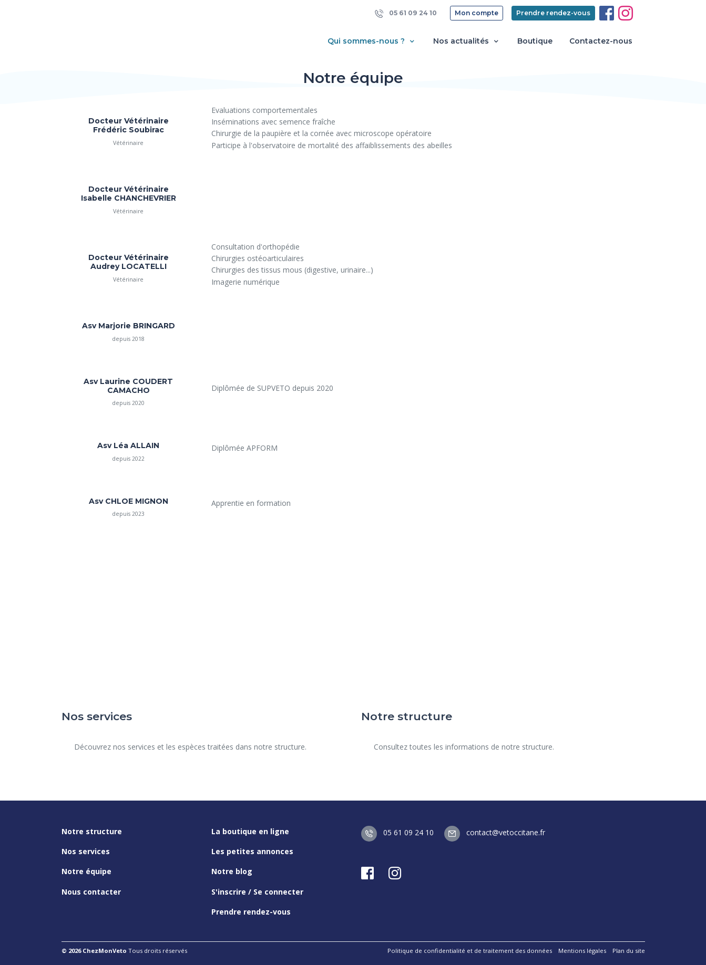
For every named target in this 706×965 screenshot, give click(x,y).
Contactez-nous (600, 41)
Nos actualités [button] (466, 41)
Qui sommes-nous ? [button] (372, 41)
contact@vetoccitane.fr (494, 832)
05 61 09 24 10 (406, 13)
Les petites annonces (252, 851)
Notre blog (231, 871)
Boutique (534, 41)
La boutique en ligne (250, 831)
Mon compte (476, 13)
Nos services (86, 851)
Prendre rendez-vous (553, 13)
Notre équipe (86, 871)
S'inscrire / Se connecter (257, 892)
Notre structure (92, 831)
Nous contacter (91, 892)
